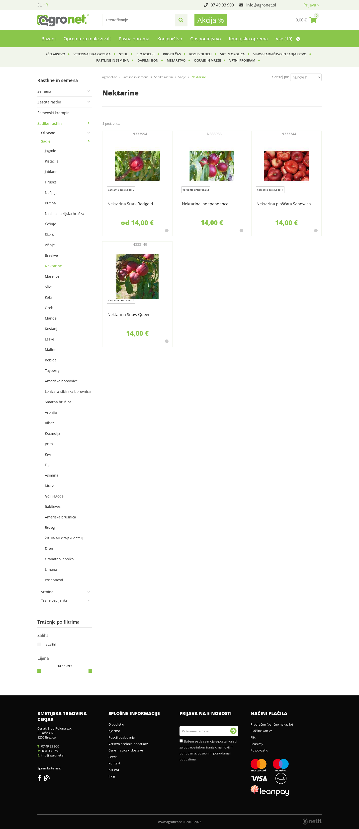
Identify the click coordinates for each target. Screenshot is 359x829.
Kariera (113, 769)
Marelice (52, 276)
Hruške (51, 182)
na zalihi (50, 644)
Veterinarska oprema (92, 54)
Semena (44, 91)
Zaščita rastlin (49, 101)
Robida (51, 360)
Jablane (51, 171)
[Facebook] (40, 779)
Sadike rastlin (49, 123)
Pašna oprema (134, 39)
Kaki (48, 297)
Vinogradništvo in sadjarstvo (279, 54)
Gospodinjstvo (205, 39)
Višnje (50, 245)
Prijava (311, 5)
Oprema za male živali (87, 39)
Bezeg (50, 527)
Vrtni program (242, 60)
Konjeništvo (169, 39)
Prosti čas (172, 54)
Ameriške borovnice (61, 381)
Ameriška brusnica (60, 517)
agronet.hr (109, 77)
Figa (48, 464)
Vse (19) (288, 39)
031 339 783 (50, 750)
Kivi (48, 454)
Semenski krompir (53, 112)
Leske (49, 339)
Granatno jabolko (59, 559)
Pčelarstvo (55, 54)
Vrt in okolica (232, 54)
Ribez (49, 422)
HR (45, 5)
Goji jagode (54, 496)
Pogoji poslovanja (121, 737)
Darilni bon (147, 60)
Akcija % (210, 20)
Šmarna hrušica (58, 402)
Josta (49, 443)
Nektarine (53, 265)
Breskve (51, 255)
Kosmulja (52, 433)
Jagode (50, 150)
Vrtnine (47, 591)
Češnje (50, 224)
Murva (50, 485)
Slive (49, 286)
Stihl (123, 54)
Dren (49, 548)
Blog (111, 776)
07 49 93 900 (222, 5)
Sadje (45, 141)
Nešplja (51, 192)
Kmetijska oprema (248, 39)
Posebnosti (54, 580)
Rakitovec (53, 506)
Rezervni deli (200, 54)
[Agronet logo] (63, 20)
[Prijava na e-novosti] (233, 731)
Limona (51, 569)
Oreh (49, 307)
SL (39, 5)
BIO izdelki (145, 54)
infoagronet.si (261, 5)
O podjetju (116, 724)
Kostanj (51, 328)
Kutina (50, 203)
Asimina (51, 475)
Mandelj (52, 318)
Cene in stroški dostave (125, 750)
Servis (112, 756)
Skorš (49, 234)
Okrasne (48, 132)
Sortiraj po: (280, 77)
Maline (50, 349)
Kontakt (114, 763)
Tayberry (52, 370)
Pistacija (52, 161)
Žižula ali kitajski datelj (64, 538)
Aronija (51, 412)
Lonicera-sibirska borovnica (68, 391)
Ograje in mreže (207, 60)
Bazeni (48, 39)
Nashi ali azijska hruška (64, 213)
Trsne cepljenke (54, 600)
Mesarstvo (176, 60)
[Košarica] (306, 20)
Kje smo (114, 731)
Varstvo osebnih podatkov (128, 744)
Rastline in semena (112, 60)
